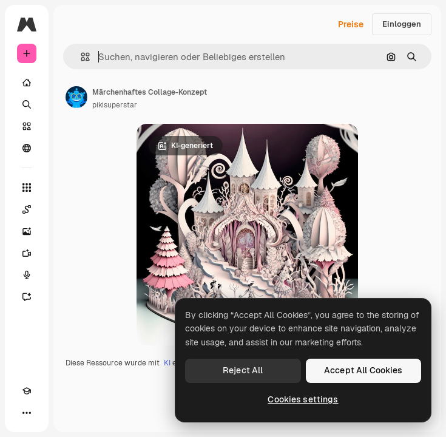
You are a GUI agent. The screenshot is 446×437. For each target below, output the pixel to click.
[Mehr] (26, 412)
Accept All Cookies (363, 370)
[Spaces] (26, 209)
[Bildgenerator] (26, 231)
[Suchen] (26, 104)
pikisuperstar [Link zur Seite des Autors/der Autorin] (114, 105)
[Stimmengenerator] (26, 275)
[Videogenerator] (26, 253)
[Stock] (26, 126)
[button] (80, 56)
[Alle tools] (26, 187)
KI (167, 363)
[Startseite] (26, 82)
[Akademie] (26, 391)
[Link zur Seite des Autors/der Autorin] (76, 97)
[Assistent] (26, 297)
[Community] (26, 148)
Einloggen (401, 24)
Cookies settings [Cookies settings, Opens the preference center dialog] (303, 399)
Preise (350, 24)
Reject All (243, 370)
